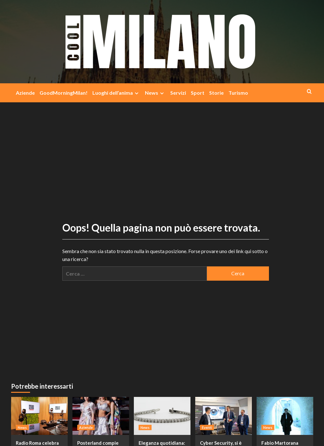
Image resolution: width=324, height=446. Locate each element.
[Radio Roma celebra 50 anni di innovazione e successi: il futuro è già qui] (39, 416)
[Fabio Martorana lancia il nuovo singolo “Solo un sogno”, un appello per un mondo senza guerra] (285, 416)
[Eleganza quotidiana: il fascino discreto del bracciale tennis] (162, 416)
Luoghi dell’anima (116, 93)
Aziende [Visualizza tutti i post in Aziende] (86, 427)
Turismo (238, 93)
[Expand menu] (136, 93)
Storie (216, 93)
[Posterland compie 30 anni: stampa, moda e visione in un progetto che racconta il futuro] (100, 416)
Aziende (25, 93)
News (155, 93)
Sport (197, 93)
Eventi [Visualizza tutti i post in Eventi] (207, 427)
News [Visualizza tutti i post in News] (22, 427)
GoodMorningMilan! (64, 93)
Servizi (178, 93)
